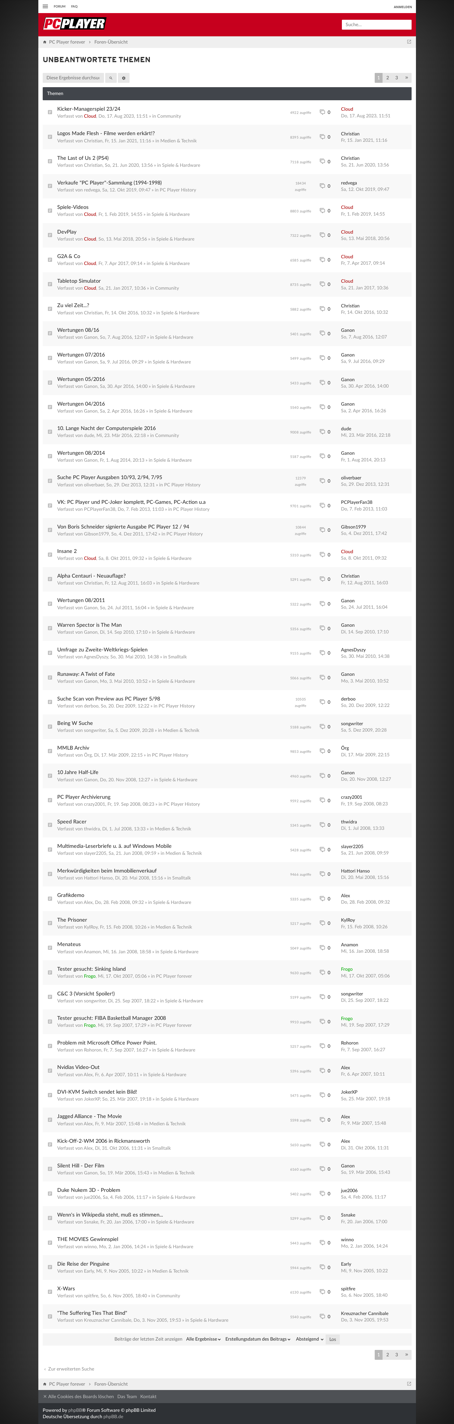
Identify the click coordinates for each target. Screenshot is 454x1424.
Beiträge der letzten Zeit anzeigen (168, 1339)
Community (169, 116)
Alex (88, 902)
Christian (93, 141)
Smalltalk (177, 657)
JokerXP (92, 1099)
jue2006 (92, 1197)
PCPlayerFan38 (99, 509)
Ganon (91, 337)
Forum (59, 6)
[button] (407, 78)
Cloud (90, 116)
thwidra (92, 829)
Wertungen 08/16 (78, 330)
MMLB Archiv (73, 748)
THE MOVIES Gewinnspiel (87, 1239)
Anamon (92, 952)
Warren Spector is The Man (89, 625)
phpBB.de (113, 1416)
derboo (91, 706)
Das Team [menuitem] (127, 1396)
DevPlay (66, 232)
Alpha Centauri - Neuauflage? (91, 576)
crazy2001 (94, 804)
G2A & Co (68, 256)
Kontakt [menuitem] (148, 1396)
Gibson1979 (96, 534)
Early (89, 1271)
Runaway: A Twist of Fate (86, 674)
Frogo (90, 976)
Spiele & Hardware (181, 165)
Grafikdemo (70, 895)
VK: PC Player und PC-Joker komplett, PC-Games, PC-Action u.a (131, 502)
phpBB (75, 1410)
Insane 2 (67, 551)
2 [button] (387, 78)
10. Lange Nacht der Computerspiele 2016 (106, 428)
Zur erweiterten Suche (68, 1369)
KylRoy (91, 927)
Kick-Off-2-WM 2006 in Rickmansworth (103, 1141)
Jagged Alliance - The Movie (89, 1116)
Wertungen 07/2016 (81, 355)
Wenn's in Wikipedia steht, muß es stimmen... (110, 1215)
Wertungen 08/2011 (81, 600)
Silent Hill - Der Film (80, 1166)
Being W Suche (75, 723)
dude (89, 435)
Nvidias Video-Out (78, 1067)
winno (90, 1246)
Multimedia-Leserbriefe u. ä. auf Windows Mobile (114, 846)
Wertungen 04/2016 (81, 404)
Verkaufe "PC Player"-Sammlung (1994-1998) (109, 183)
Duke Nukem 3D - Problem (88, 1190)
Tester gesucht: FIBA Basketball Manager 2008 (111, 1018)
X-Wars (66, 1289)
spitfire (91, 1296)
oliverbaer (94, 485)
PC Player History (178, 190)
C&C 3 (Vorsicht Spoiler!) (86, 994)
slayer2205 (95, 853)
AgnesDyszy (96, 657)
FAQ (74, 6)
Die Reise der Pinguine (83, 1264)
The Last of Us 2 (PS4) (83, 158)
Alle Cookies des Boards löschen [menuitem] (78, 1396)
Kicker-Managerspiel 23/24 (88, 109)
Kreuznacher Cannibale (107, 1320)
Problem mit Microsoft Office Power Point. (107, 1043)
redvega (92, 190)
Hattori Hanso (98, 878)
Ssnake (91, 1222)
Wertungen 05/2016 (81, 379)
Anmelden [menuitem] (403, 7)
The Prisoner (72, 920)
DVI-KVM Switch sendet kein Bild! (97, 1092)
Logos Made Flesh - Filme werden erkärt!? (106, 133)
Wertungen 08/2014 (81, 453)
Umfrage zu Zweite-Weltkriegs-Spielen (102, 650)
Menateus (69, 944)
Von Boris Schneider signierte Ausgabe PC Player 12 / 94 (123, 527)
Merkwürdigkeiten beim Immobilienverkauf (107, 871)
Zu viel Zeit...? (73, 305)
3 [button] (396, 78)
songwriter (95, 730)
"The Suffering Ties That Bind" (92, 1313)
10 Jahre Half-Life (77, 772)
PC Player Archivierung (83, 797)
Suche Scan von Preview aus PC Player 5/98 (108, 699)
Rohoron (92, 1050)
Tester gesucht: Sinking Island (91, 969)
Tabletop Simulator (79, 281)
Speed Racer (72, 822)
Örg (88, 755)
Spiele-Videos (73, 207)
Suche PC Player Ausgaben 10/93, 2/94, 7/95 (109, 477)
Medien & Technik (178, 141)
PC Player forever (174, 976)
